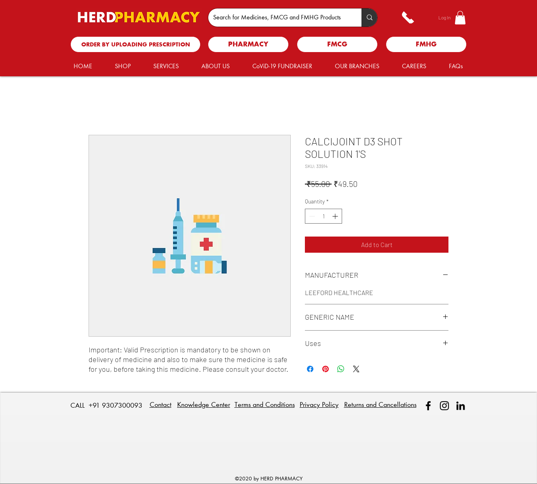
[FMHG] (426, 44)
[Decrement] (311, 216)
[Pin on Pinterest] (325, 369)
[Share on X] (356, 369)
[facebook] (428, 406)
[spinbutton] (323, 216)
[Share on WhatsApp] (341, 369)
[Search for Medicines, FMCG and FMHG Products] (279, 17)
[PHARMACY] (248, 44)
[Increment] (336, 216)
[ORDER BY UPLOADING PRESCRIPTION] (135, 44)
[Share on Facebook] (310, 369)
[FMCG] (337, 44)
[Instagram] (444, 406)
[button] (460, 17)
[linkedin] (461, 406)
